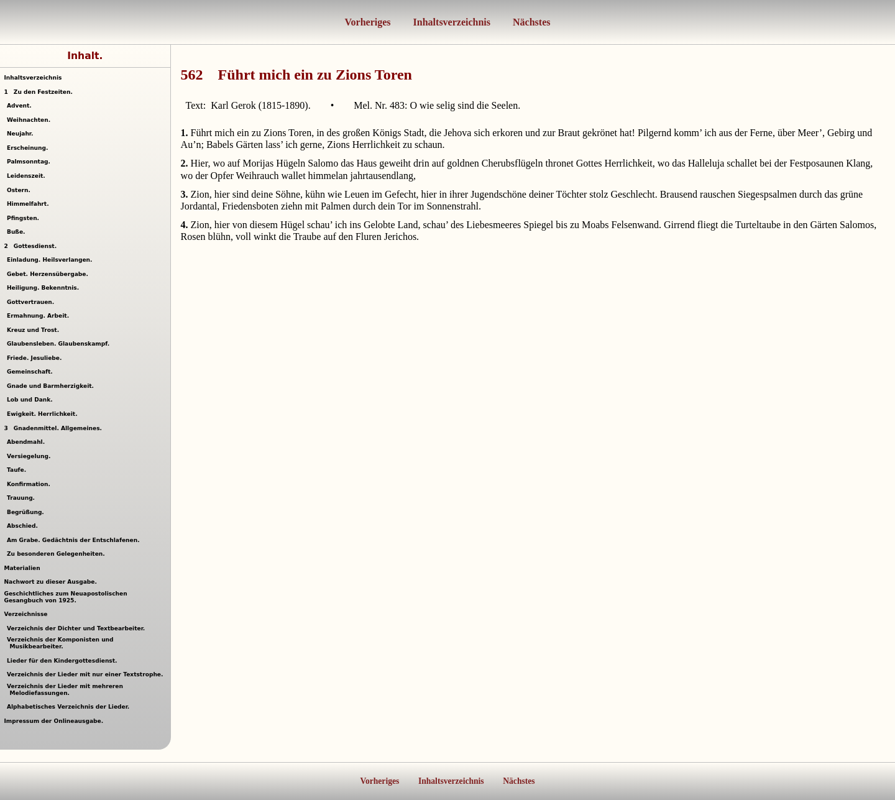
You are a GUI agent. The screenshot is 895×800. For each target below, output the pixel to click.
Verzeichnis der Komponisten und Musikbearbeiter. (62, 643)
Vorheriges (368, 22)
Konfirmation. (30, 484)
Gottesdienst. (30, 246)
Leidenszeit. (27, 176)
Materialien (22, 568)
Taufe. (18, 470)
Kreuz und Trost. (35, 330)
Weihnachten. (30, 120)
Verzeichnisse (25, 614)
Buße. (17, 232)
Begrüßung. (27, 512)
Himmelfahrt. (29, 204)
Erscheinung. (29, 148)
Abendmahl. (27, 442)
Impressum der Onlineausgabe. (53, 721)
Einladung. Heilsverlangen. (51, 260)
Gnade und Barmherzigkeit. (52, 386)
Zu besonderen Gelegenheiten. (57, 554)
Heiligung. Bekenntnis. (45, 288)
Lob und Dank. (31, 400)
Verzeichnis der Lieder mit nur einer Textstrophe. (86, 674)
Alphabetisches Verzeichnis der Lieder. (70, 707)
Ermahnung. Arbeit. (40, 316)
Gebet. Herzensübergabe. (49, 274)
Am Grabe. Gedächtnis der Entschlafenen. (75, 540)
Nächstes (530, 22)
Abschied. (24, 526)
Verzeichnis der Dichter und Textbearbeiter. (77, 628)
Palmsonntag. (30, 162)
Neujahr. (22, 134)
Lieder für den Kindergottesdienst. (63, 661)
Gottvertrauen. (32, 302)
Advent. (21, 106)
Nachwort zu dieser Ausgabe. (50, 582)
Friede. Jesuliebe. (36, 358)
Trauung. (22, 498)
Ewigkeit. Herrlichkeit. (44, 414)
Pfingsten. (25, 218)
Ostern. (20, 190)
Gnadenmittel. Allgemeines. (53, 428)
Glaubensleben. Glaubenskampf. (60, 344)
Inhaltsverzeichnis (450, 22)
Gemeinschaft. (31, 372)
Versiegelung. (30, 456)
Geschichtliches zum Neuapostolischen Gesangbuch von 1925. (65, 597)
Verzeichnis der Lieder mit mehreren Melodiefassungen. (66, 689)
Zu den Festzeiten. (38, 92)
